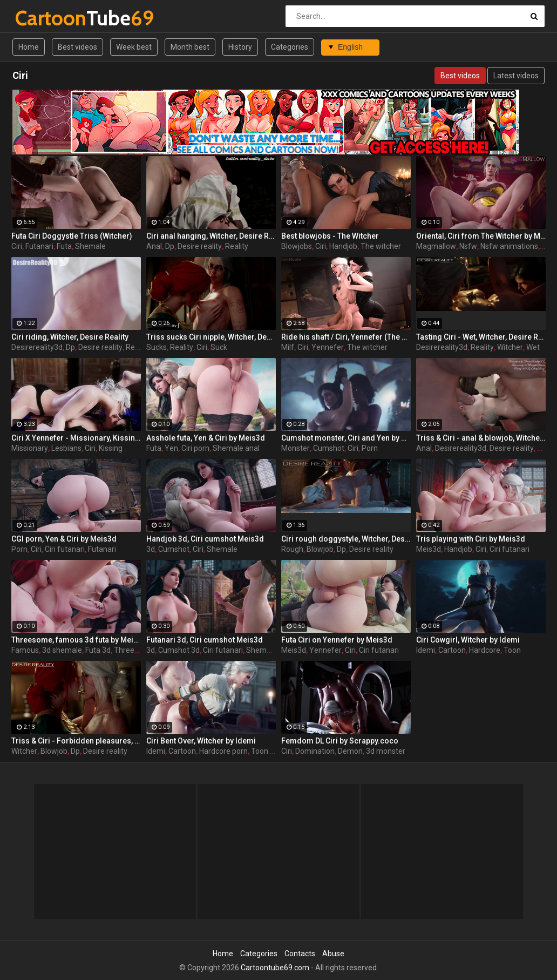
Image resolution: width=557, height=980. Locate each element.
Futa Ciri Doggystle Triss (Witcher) (71, 236)
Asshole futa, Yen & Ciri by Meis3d (205, 438)
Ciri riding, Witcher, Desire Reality (69, 337)
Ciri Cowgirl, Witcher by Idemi (468, 640)
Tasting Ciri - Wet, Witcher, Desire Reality (481, 337)
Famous (25, 650)
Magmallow (436, 246)
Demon (350, 751)
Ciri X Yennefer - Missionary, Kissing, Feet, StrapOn (76, 438)
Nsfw (468, 246)
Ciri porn (195, 448)
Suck (218, 347)
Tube (43, 18)
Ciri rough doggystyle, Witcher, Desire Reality (346, 539)
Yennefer (327, 347)
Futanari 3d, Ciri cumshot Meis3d (204, 640)
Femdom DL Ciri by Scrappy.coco (339, 740)
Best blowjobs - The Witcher (330, 236)
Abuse (333, 953)
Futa (64, 246)
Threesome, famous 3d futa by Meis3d (76, 640)
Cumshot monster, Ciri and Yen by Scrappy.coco (346, 438)
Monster (295, 448)
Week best (134, 47)
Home (28, 47)
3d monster (385, 751)
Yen (171, 448)
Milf (287, 347)
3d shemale (62, 650)
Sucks (156, 347)
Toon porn (268, 751)
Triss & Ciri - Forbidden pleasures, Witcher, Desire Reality (76, 740)
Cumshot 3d (179, 650)
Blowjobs (296, 246)
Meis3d (428, 549)
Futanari (39, 246)
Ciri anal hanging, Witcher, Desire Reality (211, 236)
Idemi (425, 650)
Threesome (134, 650)
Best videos (77, 47)
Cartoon (452, 650)
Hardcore (484, 650)
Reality (236, 246)
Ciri (16, 246)
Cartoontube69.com (275, 967)
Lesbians (66, 448)
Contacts (299, 953)
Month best (190, 47)
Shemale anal (236, 448)
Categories (289, 47)
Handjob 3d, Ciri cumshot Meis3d (205, 539)
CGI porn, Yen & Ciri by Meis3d (64, 539)
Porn (370, 448)
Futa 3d (98, 650)
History (240, 47)
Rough (292, 549)
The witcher (381, 246)
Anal (154, 246)
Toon (512, 650)
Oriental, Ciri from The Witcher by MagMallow (481, 236)
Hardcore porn (223, 751)
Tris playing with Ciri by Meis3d (470, 539)
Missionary (29, 448)
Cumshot (328, 448)
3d (150, 549)
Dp (169, 246)
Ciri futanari (65, 549)
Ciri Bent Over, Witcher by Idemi (201, 740)
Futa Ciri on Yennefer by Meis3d (336, 640)
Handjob (343, 246)
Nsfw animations (509, 246)
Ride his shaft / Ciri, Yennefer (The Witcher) (346, 337)
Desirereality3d (37, 347)
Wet (533, 347)
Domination (315, 751)
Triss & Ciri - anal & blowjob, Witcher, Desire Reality (481, 438)
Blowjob (320, 549)
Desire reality (200, 246)
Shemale (90, 246)
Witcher (510, 347)
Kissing (111, 448)
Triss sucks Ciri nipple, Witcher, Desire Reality (211, 337)
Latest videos (516, 75)
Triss (545, 448)
